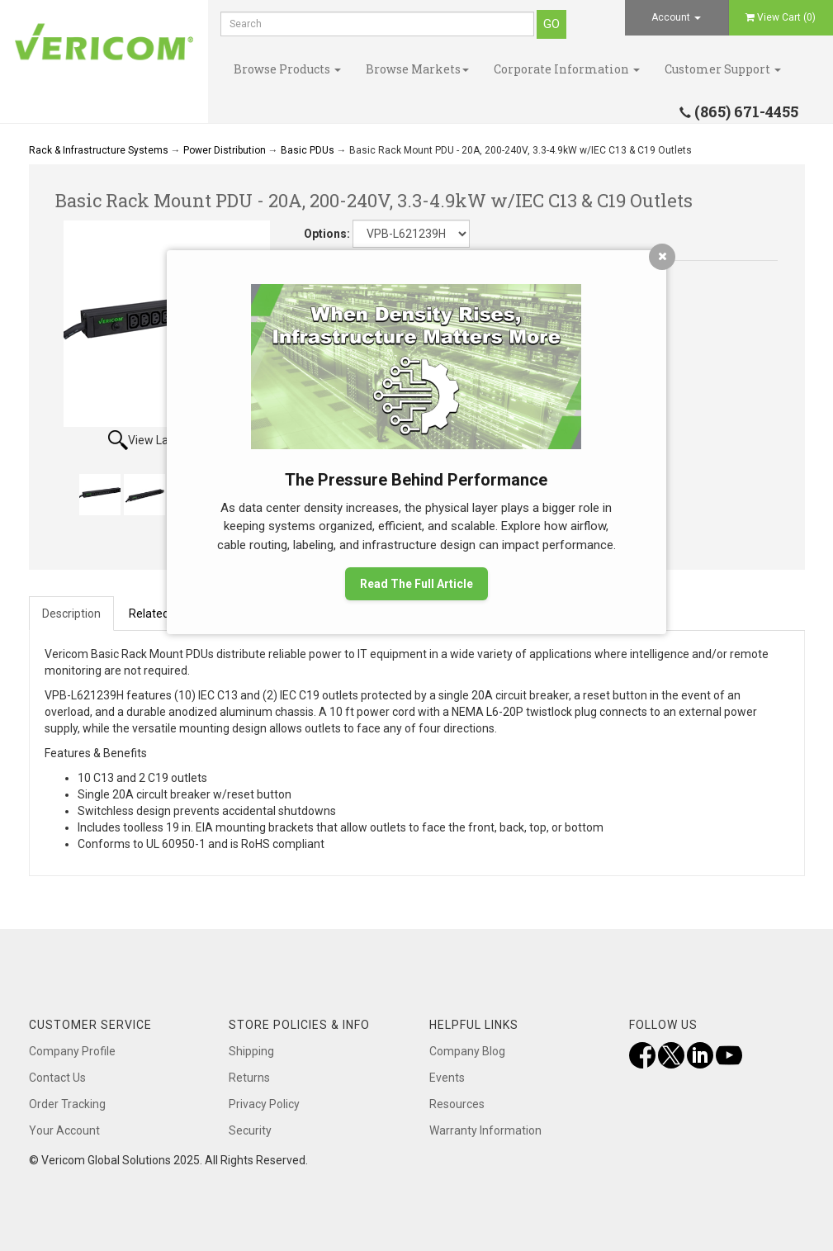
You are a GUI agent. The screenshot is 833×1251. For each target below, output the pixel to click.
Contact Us (57, 1077)
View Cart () (780, 17)
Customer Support (723, 69)
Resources (457, 1104)
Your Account (64, 1130)
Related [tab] (149, 613)
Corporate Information (567, 69)
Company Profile (72, 1051)
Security (250, 1130)
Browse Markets (417, 69)
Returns (249, 1077)
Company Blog (467, 1051)
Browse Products (287, 69)
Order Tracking (67, 1104)
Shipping (251, 1051)
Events (447, 1077)
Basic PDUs (307, 150)
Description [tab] (71, 613)
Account (676, 17)
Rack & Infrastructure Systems (98, 150)
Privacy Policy (264, 1104)
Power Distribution (224, 150)
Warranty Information (485, 1130)
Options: (327, 233)
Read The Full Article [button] (416, 583)
